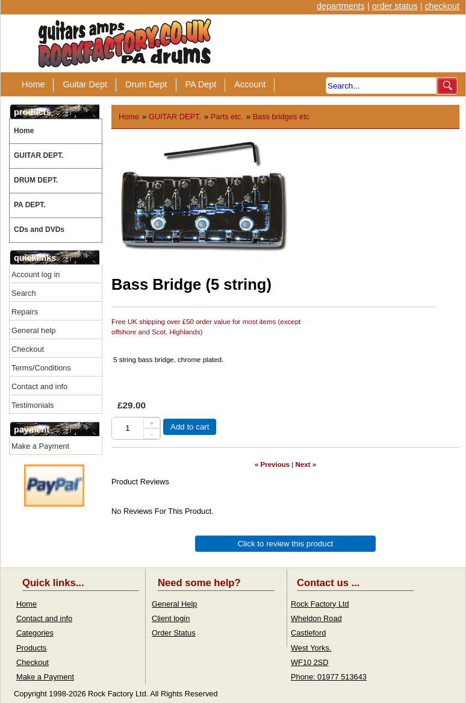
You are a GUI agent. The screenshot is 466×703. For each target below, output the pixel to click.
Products (31, 647)
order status (395, 6)
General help (33, 330)
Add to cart (189, 426)
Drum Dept (146, 84)
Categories (35, 632)
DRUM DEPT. (36, 180)
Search (23, 293)
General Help (174, 603)
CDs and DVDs (39, 229)
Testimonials (32, 405)
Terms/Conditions (41, 367)
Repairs (24, 311)
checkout (441, 6)
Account (250, 84)
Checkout (27, 349)
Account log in (35, 274)
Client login (171, 618)
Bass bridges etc (280, 116)
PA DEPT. (30, 205)
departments (341, 6)
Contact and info (39, 386)
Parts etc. (227, 116)
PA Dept (201, 84)
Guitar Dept (85, 84)
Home (33, 84)
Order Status (174, 632)
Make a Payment (40, 446)
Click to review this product (286, 543)
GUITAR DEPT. (38, 155)
